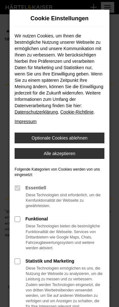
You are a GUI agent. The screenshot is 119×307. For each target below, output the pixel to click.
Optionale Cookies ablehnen (60, 137)
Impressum (25, 121)
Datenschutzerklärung (36, 111)
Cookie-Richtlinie (77, 111)
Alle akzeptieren (60, 153)
